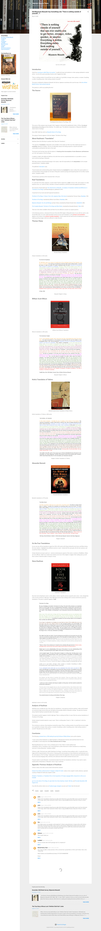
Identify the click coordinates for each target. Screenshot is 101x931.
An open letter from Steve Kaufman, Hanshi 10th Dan (60, 781)
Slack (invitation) (5, 49)
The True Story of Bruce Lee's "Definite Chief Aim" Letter (48, 906)
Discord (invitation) (6, 48)
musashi (47, 791)
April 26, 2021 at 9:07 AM (45, 822)
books (36, 791)
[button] (88, 12)
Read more (86, 902)
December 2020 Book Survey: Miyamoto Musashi (46, 890)
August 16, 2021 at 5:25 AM (48, 833)
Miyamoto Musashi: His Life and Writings (41, 203)
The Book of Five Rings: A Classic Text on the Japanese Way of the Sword (49, 196)
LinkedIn (3, 42)
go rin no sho (35, 781)
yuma (39, 796)
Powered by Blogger (60, 924)
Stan (39, 822)
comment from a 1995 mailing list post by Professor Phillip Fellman (54, 736)
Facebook (3, 38)
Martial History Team (41, 3)
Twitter (69, 786)
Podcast (3, 45)
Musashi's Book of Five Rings (54, 132)
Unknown (40, 833)
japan (41, 791)
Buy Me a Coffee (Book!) (7, 37)
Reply (39, 802)
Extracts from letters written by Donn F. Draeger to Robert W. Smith (47, 771)
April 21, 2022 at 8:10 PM (47, 840)
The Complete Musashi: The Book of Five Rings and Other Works (47, 206)
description (42, 166)
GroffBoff (40, 840)
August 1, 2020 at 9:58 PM (46, 805)
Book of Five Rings (43, 781)
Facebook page (52, 786)
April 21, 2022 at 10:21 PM (53, 847)
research (57, 791)
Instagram (59, 786)
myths (51, 791)
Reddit (2, 46)
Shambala (83, 196)
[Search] (91, 4)
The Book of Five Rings (37, 199)
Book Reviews (4, 44)
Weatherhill (79, 203)
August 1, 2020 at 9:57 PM (46, 796)
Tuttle (79, 206)
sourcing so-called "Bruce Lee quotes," (46, 72)
